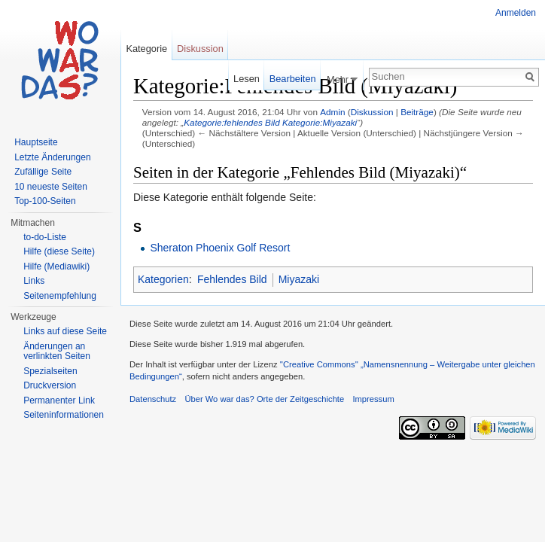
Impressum (373, 398)
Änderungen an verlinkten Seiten (56, 351)
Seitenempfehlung (59, 296)
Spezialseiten (50, 371)
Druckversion (49, 385)
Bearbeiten (292, 78)
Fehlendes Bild (232, 279)
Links (33, 281)
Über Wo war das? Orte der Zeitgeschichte (264, 398)
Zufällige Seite (43, 171)
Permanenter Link (59, 400)
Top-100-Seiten (44, 201)
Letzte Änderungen (52, 157)
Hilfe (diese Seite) (59, 251)
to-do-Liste (44, 237)
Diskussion (372, 112)
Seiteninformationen (63, 415)
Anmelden (515, 13)
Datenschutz (152, 398)
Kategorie (146, 48)
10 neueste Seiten (50, 186)
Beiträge (417, 112)
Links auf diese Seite (65, 331)
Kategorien (163, 279)
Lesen (246, 78)
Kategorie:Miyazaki (319, 122)
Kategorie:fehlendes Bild (231, 122)
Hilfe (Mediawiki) (56, 266)
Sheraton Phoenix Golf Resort (220, 248)
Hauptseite (35, 142)
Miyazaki (299, 279)
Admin (332, 112)
